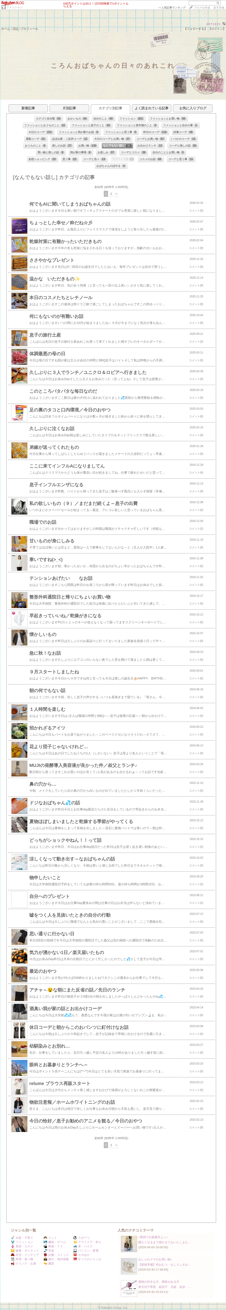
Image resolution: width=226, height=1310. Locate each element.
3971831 (213, 24)
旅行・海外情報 (56, 1259)
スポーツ (81, 1237)
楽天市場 (218, 7)
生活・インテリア (25, 1255)
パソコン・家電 (86, 1250)
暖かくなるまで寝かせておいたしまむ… (164, 1242)
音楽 (49, 1250)
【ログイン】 (217, 28)
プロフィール (29, 28)
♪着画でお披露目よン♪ (153, 1237)
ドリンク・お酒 (23, 1263)
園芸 (49, 1263)
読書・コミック (56, 1255)
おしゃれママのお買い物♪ (155, 1259)
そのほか (81, 1255)
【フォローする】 (195, 28)
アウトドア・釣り (87, 1242)
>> (172, 7)
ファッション (14, 7)
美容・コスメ (22, 1246)
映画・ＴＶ (53, 1246)
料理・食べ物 (22, 1259)
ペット (50, 1237)
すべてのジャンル (87, 1259)
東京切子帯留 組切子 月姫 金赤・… (164, 1287)
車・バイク (83, 1246)
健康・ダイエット (25, 1250)
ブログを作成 (202, 7)
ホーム (5, 28)
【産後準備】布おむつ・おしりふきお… (164, 1264)
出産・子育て (22, 1237)
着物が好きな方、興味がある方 (158, 1281)
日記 (15, 28)
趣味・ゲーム (55, 1242)
